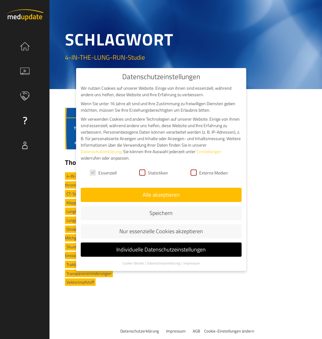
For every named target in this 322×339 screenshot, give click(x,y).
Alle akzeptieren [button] (161, 194)
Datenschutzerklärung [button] (164, 262)
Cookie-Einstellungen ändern (229, 331)
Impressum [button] (191, 262)
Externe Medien (209, 172)
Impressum (176, 331)
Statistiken (153, 172)
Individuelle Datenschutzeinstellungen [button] (161, 249)
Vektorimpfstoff (80, 282)
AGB (196, 331)
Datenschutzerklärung (139, 331)
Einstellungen (208, 151)
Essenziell (103, 172)
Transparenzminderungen (89, 273)
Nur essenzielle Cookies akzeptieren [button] (161, 231)
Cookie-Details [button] (133, 262)
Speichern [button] (161, 212)
